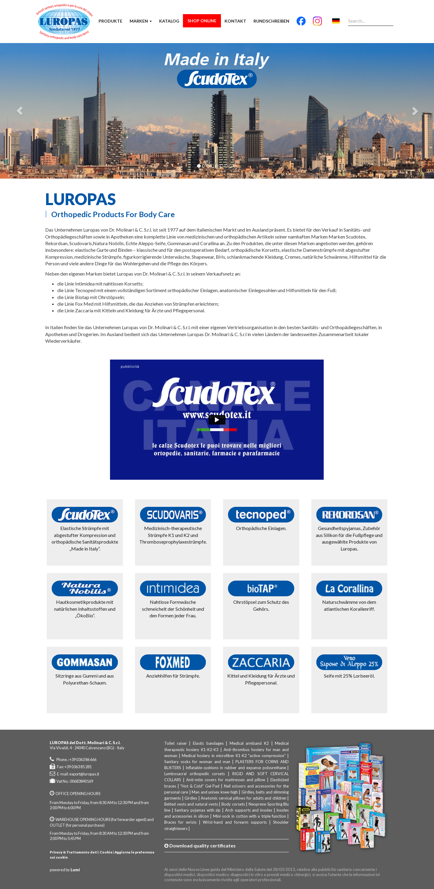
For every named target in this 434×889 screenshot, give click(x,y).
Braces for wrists (180, 822)
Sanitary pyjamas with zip (198, 810)
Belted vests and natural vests (191, 804)
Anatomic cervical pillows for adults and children (243, 798)
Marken (141, 20)
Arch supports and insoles (248, 810)
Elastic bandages (208, 743)
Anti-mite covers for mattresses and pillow (226, 779)
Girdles (190, 798)
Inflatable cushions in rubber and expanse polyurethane (236, 767)
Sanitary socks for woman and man (197, 761)
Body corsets (233, 804)
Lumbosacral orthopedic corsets (194, 773)
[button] (19, 111)
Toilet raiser (175, 743)
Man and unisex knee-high (214, 792)
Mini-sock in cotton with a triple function (249, 816)
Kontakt (235, 20)
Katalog (169, 20)
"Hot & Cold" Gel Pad (199, 786)
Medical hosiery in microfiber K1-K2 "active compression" (234, 755)
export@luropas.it (84, 774)
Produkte (110, 20)
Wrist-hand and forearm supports (235, 822)
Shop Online (201, 20)
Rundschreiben (271, 20)
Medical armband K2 (249, 743)
